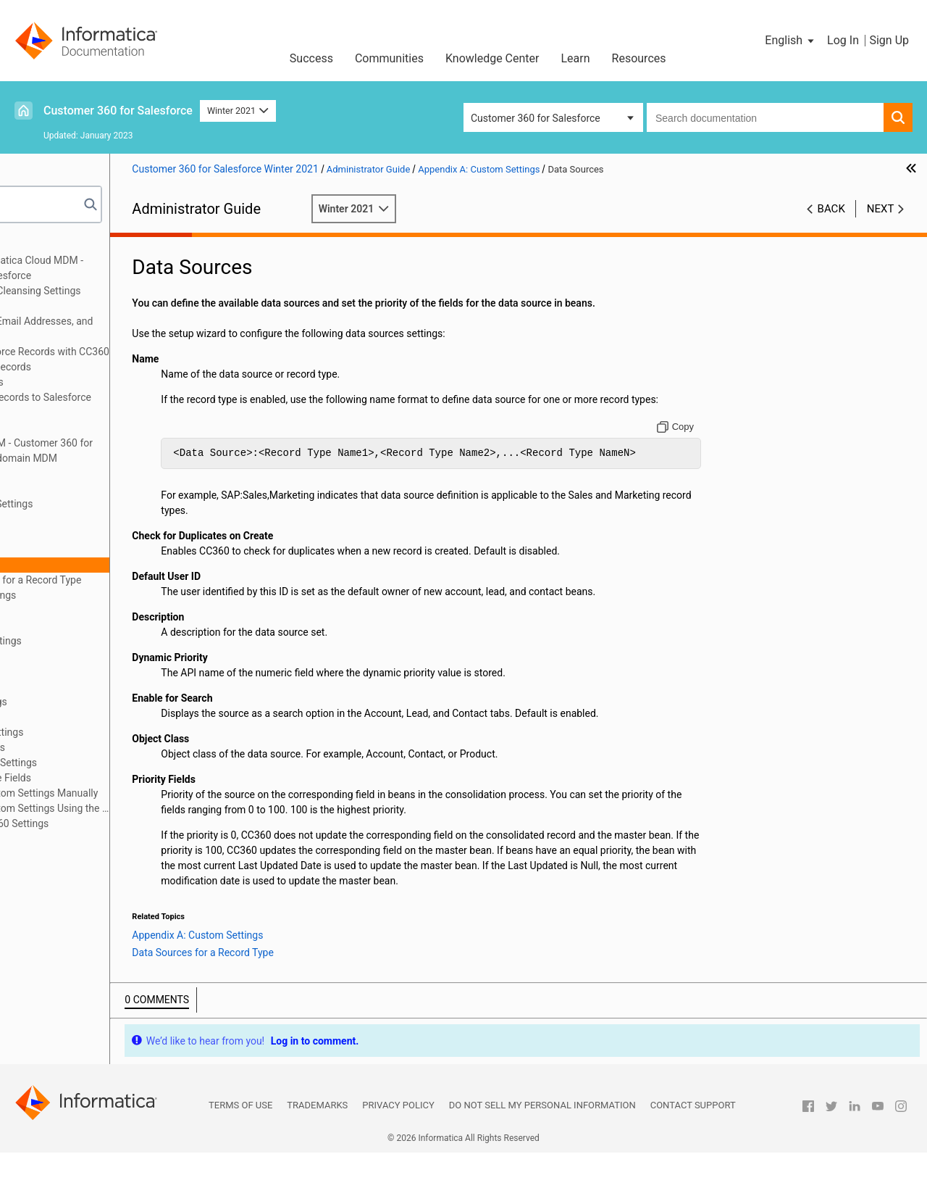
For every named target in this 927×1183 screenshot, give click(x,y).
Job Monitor (73, 656)
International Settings (94, 641)
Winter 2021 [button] (238, 110)
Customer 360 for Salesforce (118, 110)
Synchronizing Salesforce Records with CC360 (128, 351)
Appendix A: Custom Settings (89, 504)
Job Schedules (79, 671)
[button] (790, 41)
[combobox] (765, 117)
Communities (389, 58)
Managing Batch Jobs (73, 306)
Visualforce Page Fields (99, 778)
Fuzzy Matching (81, 625)
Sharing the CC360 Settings (108, 823)
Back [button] (831, 208)
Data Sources (76, 564)
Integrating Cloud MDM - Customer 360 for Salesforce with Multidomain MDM (119, 450)
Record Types (77, 534)
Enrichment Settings (91, 595)
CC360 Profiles (79, 519)
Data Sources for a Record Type (131, 580)
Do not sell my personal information (542, 1135)
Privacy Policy (398, 1135)
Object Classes (79, 717)
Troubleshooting (60, 488)
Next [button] (880, 208)
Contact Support (693, 1135)
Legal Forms (74, 686)
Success (311, 58)
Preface (41, 245)
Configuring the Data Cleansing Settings (113, 290)
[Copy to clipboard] (705, 442)
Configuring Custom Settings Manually (132, 793)
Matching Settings (87, 701)
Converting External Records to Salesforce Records (119, 404)
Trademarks (317, 1135)
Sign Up (889, 40)
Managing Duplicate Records (89, 367)
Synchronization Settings (102, 762)
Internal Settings (83, 610)
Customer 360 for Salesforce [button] (535, 118)
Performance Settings (95, 732)
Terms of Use (240, 1135)
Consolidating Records (75, 382)
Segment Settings (86, 747)
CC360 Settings (81, 549)
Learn (575, 58)
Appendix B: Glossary (71, 838)
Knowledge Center (492, 58)
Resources (639, 58)
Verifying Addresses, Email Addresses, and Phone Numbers (119, 328)
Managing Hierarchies (73, 427)
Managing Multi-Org (68, 473)
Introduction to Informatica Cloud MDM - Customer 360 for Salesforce (115, 267)
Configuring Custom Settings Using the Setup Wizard (138, 808)
